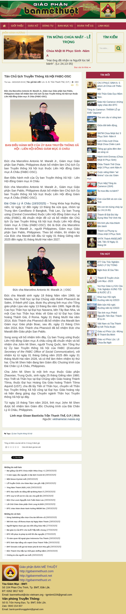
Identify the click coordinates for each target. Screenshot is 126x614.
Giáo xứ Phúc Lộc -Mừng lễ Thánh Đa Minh (110, 333)
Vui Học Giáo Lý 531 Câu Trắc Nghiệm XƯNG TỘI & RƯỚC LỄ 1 (110, 289)
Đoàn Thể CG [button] (85, 25)
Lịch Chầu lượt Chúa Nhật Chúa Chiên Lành (108, 142)
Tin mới (105, 74)
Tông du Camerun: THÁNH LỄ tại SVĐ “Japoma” (103, 111)
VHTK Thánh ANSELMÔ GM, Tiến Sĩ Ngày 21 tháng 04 (109, 241)
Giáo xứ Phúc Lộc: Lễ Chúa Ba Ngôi (108, 341)
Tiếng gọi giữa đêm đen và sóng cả (109, 150)
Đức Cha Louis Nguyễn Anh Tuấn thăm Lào (25, 500)
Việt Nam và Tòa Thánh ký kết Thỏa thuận (109, 325)
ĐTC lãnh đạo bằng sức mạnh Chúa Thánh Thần (27, 542)
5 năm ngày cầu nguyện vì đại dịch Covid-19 (26, 475)
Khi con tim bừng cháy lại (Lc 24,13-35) (110, 208)
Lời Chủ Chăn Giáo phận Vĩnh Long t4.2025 (25, 504)
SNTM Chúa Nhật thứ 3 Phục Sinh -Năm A (109, 135)
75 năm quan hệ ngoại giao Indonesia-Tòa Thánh (28, 538)
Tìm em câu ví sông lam (109, 117)
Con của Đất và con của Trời (109, 200)
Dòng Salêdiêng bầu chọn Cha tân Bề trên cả (26, 517)
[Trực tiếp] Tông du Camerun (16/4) (106, 185)
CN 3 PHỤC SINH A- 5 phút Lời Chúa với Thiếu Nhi (109, 86)
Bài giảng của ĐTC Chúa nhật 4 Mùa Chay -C (26, 471)
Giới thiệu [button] (17, 25)
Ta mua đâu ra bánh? (107, 191)
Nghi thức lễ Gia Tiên (107, 270)
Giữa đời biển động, (107, 125)
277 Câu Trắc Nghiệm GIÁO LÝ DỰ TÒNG (108, 263)
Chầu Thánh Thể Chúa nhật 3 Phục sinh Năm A (109, 166)
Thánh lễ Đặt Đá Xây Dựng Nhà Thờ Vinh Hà (109, 216)
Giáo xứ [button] (33, 25)
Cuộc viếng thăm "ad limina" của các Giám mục (102, 175)
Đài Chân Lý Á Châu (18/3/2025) (25, 203)
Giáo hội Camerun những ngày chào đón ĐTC (110, 103)
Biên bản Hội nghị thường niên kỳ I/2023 (108, 306)
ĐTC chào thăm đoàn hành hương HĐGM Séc (26, 508)
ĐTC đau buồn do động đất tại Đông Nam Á (25, 492)
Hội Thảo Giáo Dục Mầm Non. (109, 95)
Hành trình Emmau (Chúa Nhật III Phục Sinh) (110, 158)
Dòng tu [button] (47, 25)
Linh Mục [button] (104, 25)
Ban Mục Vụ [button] (65, 25)
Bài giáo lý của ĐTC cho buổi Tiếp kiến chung (26, 530)
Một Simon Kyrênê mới (16, 479)
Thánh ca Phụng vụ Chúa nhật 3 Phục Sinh (109, 232)
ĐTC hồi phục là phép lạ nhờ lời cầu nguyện (25, 534)
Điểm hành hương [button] (13, 32)
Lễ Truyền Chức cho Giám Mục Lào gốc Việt (25, 483)
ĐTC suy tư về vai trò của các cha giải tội (24, 496)
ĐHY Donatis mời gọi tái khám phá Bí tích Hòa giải (28, 547)
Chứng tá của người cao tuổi (19, 555)
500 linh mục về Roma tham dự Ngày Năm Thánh (28, 522)
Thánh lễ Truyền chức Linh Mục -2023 (108, 279)
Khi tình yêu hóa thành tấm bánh (108, 224)
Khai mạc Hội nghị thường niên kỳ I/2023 (108, 298)
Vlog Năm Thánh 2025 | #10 (18, 487)
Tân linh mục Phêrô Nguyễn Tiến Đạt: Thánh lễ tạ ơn (109, 316)
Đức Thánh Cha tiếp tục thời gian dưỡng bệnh (26, 551)
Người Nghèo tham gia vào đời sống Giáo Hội (26, 526)
